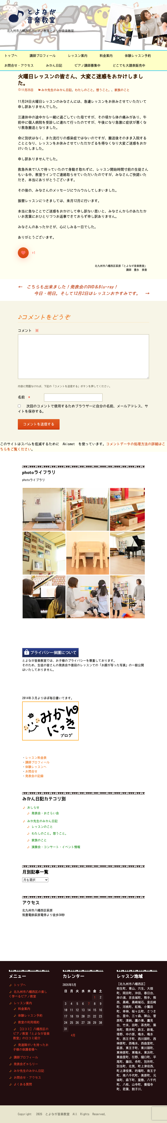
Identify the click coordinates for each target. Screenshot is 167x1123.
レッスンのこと (42, 826)
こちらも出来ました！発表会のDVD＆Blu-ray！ (68, 287)
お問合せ (31, 771)
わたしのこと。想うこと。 (93, 89)
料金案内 (106, 55)
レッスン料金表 (36, 757)
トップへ (10, 55)
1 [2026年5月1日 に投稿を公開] (94, 997)
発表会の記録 (34, 775)
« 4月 (70, 1035)
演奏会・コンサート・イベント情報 (56, 846)
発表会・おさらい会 (45, 813)
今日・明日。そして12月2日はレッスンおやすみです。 (91, 293)
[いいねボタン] (23, 252)
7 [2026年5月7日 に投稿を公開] (89, 1003)
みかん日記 (54, 65)
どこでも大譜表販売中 (129, 65)
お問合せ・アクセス (19, 65)
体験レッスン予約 (138, 55)
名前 (24, 397)
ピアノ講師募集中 (87, 65)
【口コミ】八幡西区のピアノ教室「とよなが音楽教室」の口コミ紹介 (31, 1033)
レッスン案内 (77, 55)
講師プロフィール (43, 55)
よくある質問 (23, 1084)
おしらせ (33, 807)
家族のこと (122, 89)
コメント (28, 330)
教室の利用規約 (28, 1022)
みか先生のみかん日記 (56, 89)
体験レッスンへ (36, 766)
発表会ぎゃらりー (26, 1064)
